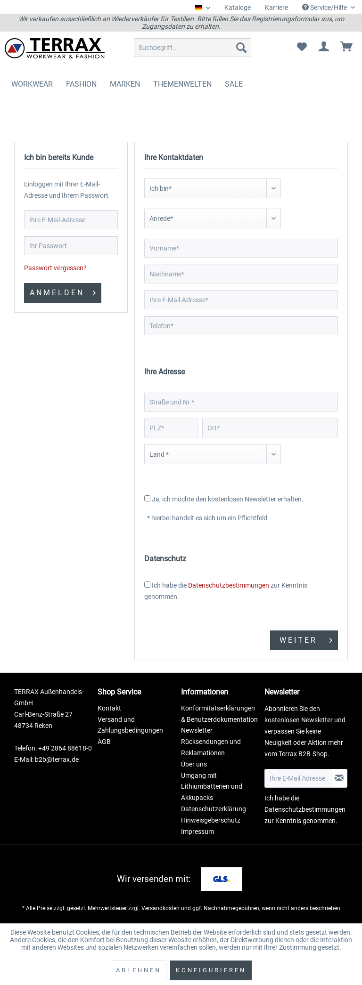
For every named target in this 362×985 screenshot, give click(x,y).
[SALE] (233, 84)
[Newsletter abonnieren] (339, 778)
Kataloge (237, 7)
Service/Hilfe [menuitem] (325, 7)
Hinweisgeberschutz (210, 820)
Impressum (197, 831)
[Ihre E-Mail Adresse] (297, 778)
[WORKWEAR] (32, 84)
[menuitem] (237, 8)
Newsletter (197, 730)
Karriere (276, 7)
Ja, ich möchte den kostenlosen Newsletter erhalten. (228, 499)
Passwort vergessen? (55, 268)
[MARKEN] (125, 84)
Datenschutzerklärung (213, 809)
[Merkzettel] (301, 47)
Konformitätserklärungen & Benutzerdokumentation (219, 713)
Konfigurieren (211, 970)
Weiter (306, 639)
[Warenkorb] (346, 47)
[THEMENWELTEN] (182, 84)
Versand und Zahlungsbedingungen (130, 725)
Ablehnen (138, 970)
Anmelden (63, 291)
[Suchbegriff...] (193, 47)
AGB (104, 741)
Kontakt (109, 708)
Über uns (194, 764)
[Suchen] (241, 47)
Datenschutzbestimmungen (228, 585)
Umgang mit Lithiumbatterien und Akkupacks (211, 787)
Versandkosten (160, 908)
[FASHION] (81, 84)
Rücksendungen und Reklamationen (211, 747)
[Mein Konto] (324, 47)
